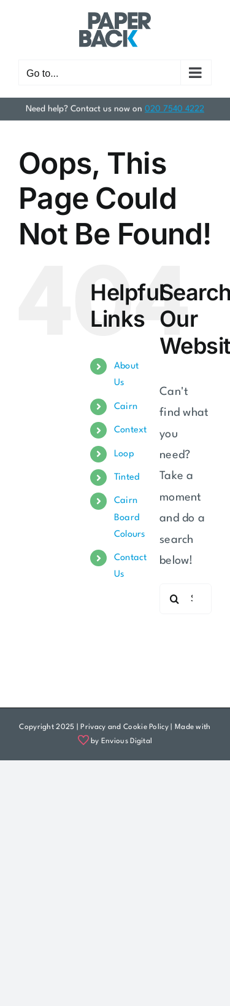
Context (130, 430)
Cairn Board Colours (129, 517)
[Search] (174, 598)
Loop (124, 454)
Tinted (127, 477)
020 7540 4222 (174, 108)
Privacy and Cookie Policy (124, 727)
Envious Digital (127, 741)
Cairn (126, 406)
